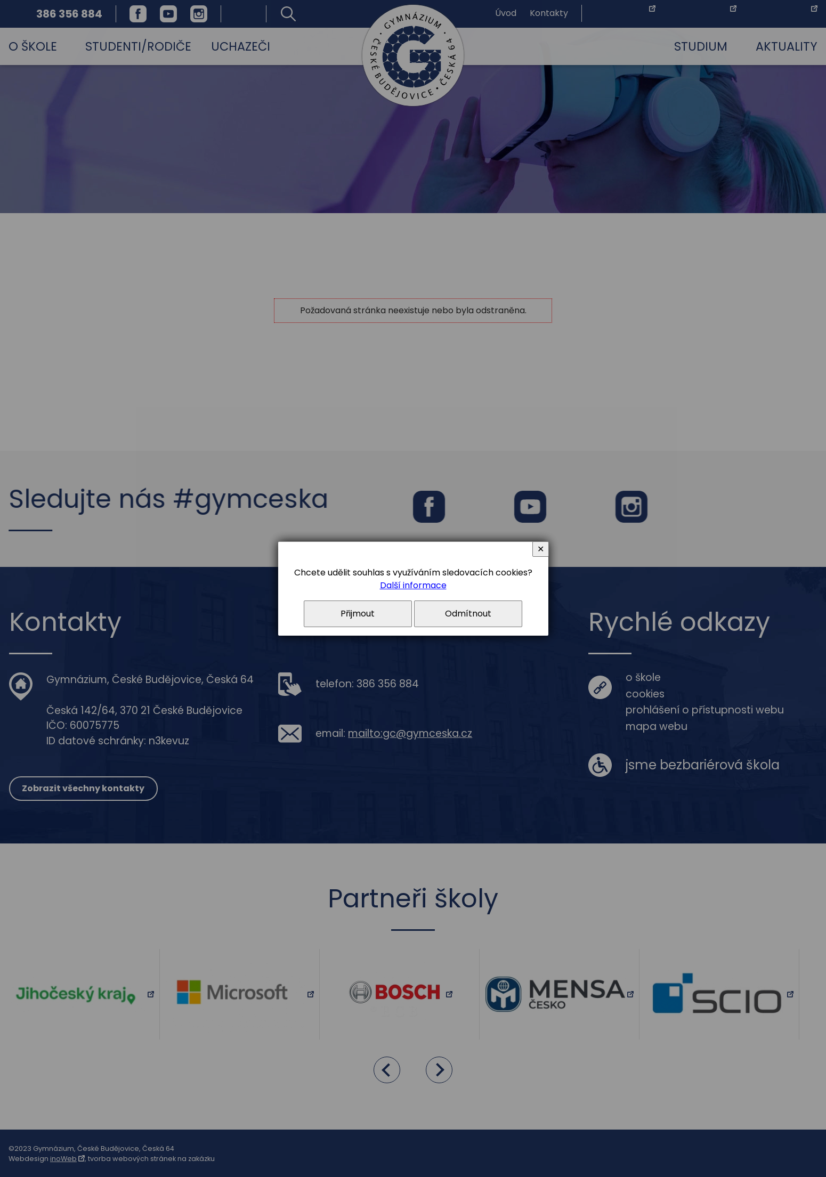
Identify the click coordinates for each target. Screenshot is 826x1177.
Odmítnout (468, 613)
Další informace (413, 585)
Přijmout (358, 613)
